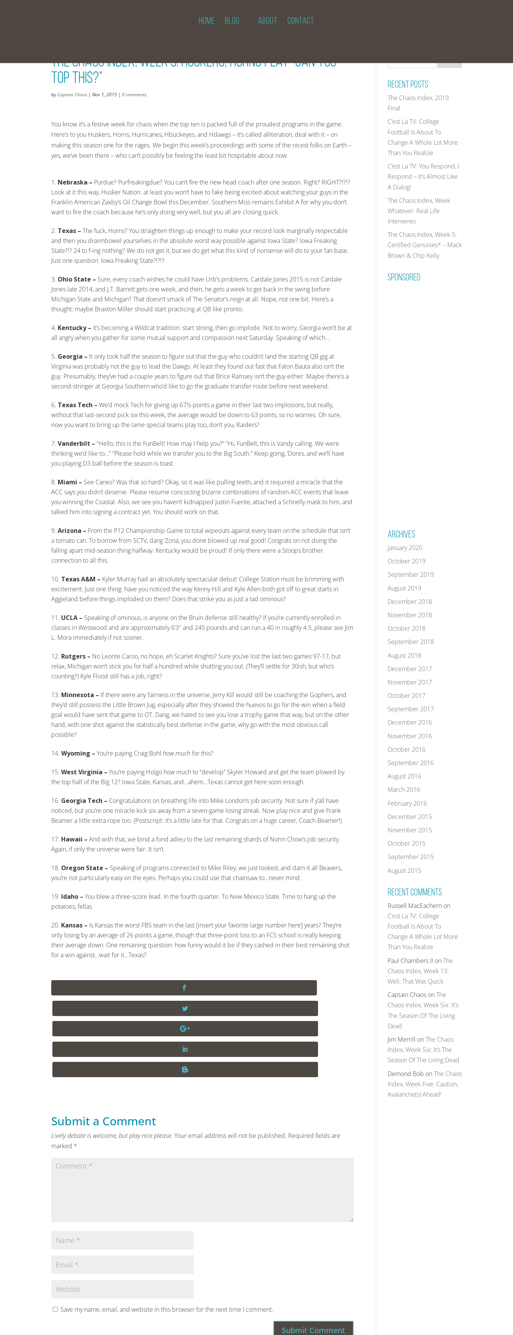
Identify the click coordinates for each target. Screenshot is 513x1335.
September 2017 (411, 709)
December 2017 (410, 669)
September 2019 (411, 574)
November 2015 (410, 830)
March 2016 (404, 789)
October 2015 (406, 843)
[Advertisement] (445, 400)
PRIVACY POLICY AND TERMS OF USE (223, 1323)
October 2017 (406, 695)
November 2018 (410, 615)
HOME (207, 32)
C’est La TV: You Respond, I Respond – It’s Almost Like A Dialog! (423, 176)
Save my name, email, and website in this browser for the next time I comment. (166, 1227)
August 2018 (404, 655)
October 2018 (406, 628)
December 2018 (410, 601)
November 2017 (410, 682)
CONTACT (300, 32)
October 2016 (406, 749)
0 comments (134, 94)
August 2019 (404, 588)
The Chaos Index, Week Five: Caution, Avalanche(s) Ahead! (425, 1084)
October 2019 (406, 561)
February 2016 (407, 803)
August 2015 (404, 870)
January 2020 (405, 548)
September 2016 (411, 763)
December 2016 (410, 722)
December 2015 (410, 816)
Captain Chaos (72, 94)
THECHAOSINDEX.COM (96, 1323)
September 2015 (411, 857)
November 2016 (410, 736)
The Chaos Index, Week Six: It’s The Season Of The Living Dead (423, 1049)
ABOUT (268, 32)
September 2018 (411, 642)
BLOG (232, 32)
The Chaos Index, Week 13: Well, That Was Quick (420, 970)
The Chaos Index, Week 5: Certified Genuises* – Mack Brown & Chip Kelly (425, 244)
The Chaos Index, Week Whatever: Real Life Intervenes (419, 210)
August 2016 (404, 776)
